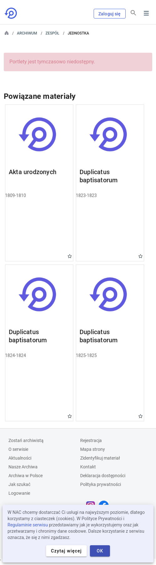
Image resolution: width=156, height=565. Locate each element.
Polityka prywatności (100, 484)
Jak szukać (19, 484)
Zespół (52, 33)
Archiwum (27, 33)
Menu (146, 13)
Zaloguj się (109, 13)
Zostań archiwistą (26, 440)
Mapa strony (92, 449)
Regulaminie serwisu (28, 524)
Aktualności (19, 458)
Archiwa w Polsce (25, 475)
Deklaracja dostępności (102, 475)
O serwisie (18, 449)
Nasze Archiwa (23, 466)
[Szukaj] (133, 13)
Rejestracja (91, 440)
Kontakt (88, 466)
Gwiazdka (70, 256)
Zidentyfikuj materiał (100, 458)
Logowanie (19, 493)
